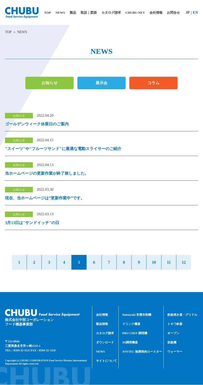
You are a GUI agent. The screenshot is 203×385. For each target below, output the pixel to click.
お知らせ (49, 83)
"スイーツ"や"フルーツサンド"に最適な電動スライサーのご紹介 (63, 149)
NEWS (100, 352)
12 (185, 262)
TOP (8, 32)
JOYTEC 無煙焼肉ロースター (142, 352)
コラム (153, 83)
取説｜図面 (89, 12)
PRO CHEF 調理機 (134, 333)
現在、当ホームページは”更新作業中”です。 (45, 198)
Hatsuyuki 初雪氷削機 (136, 315)
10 (155, 262)
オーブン (173, 333)
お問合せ (173, 12)
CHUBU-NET (135, 12)
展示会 (101, 83)
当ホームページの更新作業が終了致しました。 (47, 173)
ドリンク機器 (131, 324)
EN (195, 12)
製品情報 (102, 324)
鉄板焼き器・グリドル (182, 315)
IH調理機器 (130, 342)
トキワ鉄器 (174, 324)
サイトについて (106, 361)
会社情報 (102, 315)
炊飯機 (171, 342)
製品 (73, 12)
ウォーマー (174, 352)
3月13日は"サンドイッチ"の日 (32, 223)
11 (170, 262)
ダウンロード (105, 342)
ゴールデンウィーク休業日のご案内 (37, 124)
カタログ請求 (105, 333)
